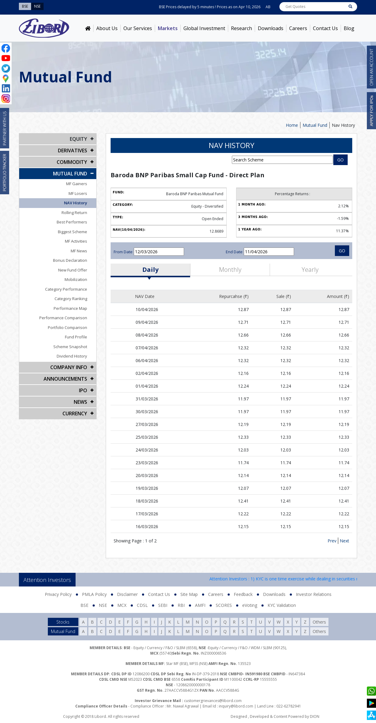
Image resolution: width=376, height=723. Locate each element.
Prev (332, 541)
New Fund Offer (72, 270)
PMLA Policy (94, 594)
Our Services (137, 28)
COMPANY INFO (68, 367)
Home (292, 125)
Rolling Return (74, 212)
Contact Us (325, 28)
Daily (150, 269)
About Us (107, 28)
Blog (349, 28)
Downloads (270, 28)
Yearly (310, 269)
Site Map (189, 594)
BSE (84, 605)
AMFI (200, 605)
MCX (121, 605)
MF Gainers (76, 183)
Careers (298, 28)
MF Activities (76, 241)
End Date (234, 252)
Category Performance (66, 289)
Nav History (343, 125)
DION (314, 716)
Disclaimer (127, 594)
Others (319, 622)
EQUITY (78, 139)
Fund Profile (76, 337)
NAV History (75, 203)
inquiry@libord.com (236, 706)
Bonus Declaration (70, 260)
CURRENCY (74, 413)
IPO (83, 390)
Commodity (72, 162)
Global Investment (204, 28)
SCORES (224, 605)
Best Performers (72, 222)
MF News (79, 251)
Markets (168, 28)
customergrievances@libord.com (213, 700)
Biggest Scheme (72, 231)
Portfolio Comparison (67, 327)
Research (241, 28)
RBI (181, 605)
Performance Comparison (63, 317)
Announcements (65, 378)
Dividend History (72, 356)
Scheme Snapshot (70, 346)
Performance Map (70, 308)
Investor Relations (314, 594)
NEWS (80, 402)
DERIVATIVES (72, 150)
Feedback (243, 594)
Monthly (230, 269)
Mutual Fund (315, 125)
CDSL (142, 605)
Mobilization (76, 279)
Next (344, 541)
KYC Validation (282, 605)
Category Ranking (71, 298)
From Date (123, 252)
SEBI (162, 605)
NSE (103, 605)
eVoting (249, 605)
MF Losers (78, 193)
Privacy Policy (58, 594)
